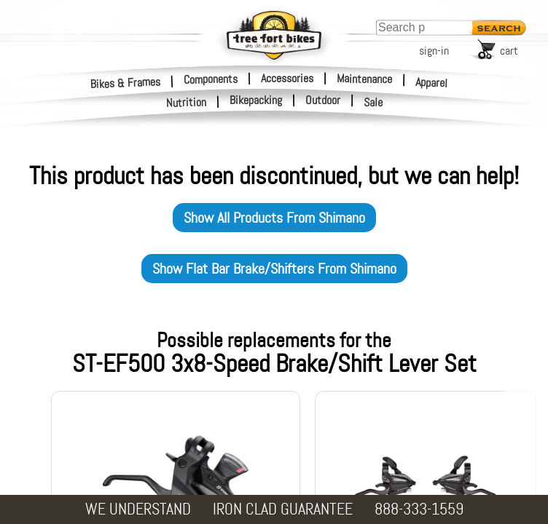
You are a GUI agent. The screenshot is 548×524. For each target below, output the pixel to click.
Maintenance (364, 79)
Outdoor (322, 100)
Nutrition (186, 102)
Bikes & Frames (125, 83)
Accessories (287, 78)
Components (211, 79)
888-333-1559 (419, 509)
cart (509, 50)
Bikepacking (256, 100)
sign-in (434, 50)
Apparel (431, 82)
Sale (373, 103)
